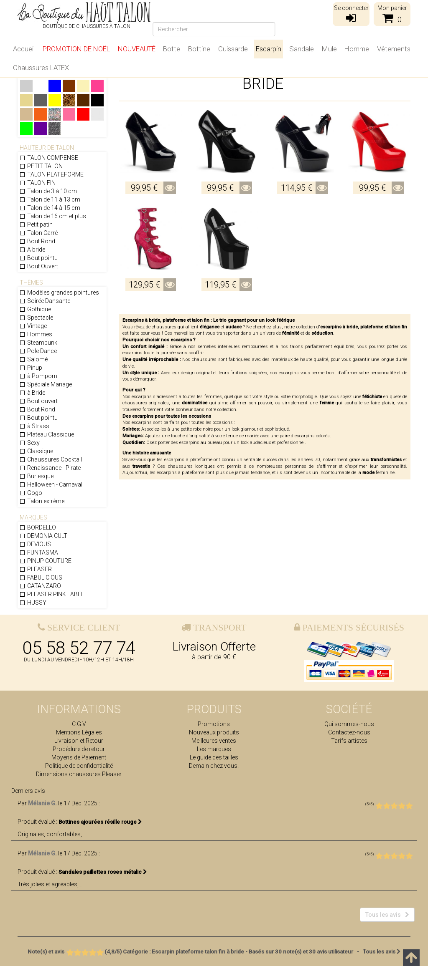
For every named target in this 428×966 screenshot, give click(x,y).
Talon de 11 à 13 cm (49, 199)
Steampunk (38, 342)
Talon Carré (38, 233)
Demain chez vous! (214, 765)
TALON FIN (37, 182)
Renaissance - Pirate (50, 467)
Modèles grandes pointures (59, 292)
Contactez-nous (349, 732)
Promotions (214, 724)
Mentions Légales (79, 732)
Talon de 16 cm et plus (52, 216)
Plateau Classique (46, 434)
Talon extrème (41, 501)
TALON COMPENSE (48, 157)
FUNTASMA (38, 552)
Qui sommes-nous (349, 724)
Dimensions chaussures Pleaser (79, 774)
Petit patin (36, 224)
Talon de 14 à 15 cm (49, 207)
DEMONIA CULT (43, 535)
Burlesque (36, 476)
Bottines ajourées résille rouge (100, 822)
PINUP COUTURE (45, 560)
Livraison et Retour (78, 740)
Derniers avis (28, 790)
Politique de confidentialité (79, 765)
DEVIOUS (35, 544)
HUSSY (32, 602)
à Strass (34, 426)
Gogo (30, 492)
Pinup (30, 367)
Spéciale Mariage (45, 384)
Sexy (29, 442)
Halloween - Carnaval (50, 484)
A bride (32, 249)
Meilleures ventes (213, 740)
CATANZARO (40, 586)
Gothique (35, 309)
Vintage (33, 326)
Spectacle (36, 317)
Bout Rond (37, 241)
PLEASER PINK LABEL (51, 594)
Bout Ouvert (38, 266)
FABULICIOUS (40, 577)
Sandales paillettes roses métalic (103, 872)
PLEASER (35, 569)
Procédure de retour (79, 749)
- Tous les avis (214, 951)
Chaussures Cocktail (50, 459)
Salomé (33, 359)
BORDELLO (37, 527)
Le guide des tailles (214, 757)
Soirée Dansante (44, 301)
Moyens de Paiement (78, 757)
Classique (36, 451)
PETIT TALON (41, 166)
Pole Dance (38, 351)
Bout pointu (38, 258)
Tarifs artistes (349, 740)
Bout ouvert (38, 401)
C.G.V (79, 724)
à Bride (32, 392)
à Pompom (38, 376)
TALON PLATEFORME (51, 174)
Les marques (214, 749)
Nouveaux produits (214, 732)
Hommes (35, 334)
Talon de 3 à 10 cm (48, 191)
